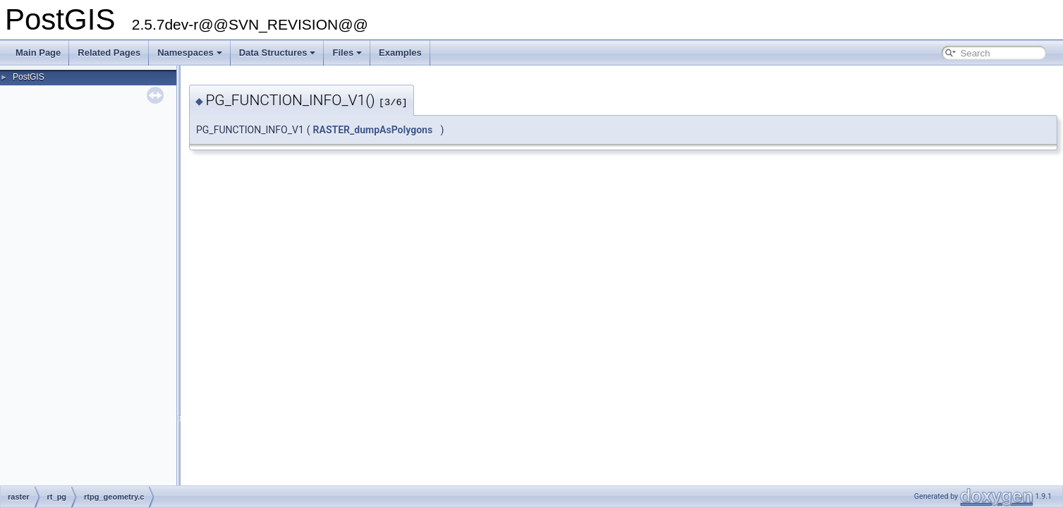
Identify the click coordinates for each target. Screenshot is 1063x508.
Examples (400, 52)
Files (347, 52)
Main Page (38, 52)
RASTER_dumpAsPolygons (373, 129)
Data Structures (277, 52)
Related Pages (109, 52)
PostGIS (28, 77)
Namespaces (189, 52)
